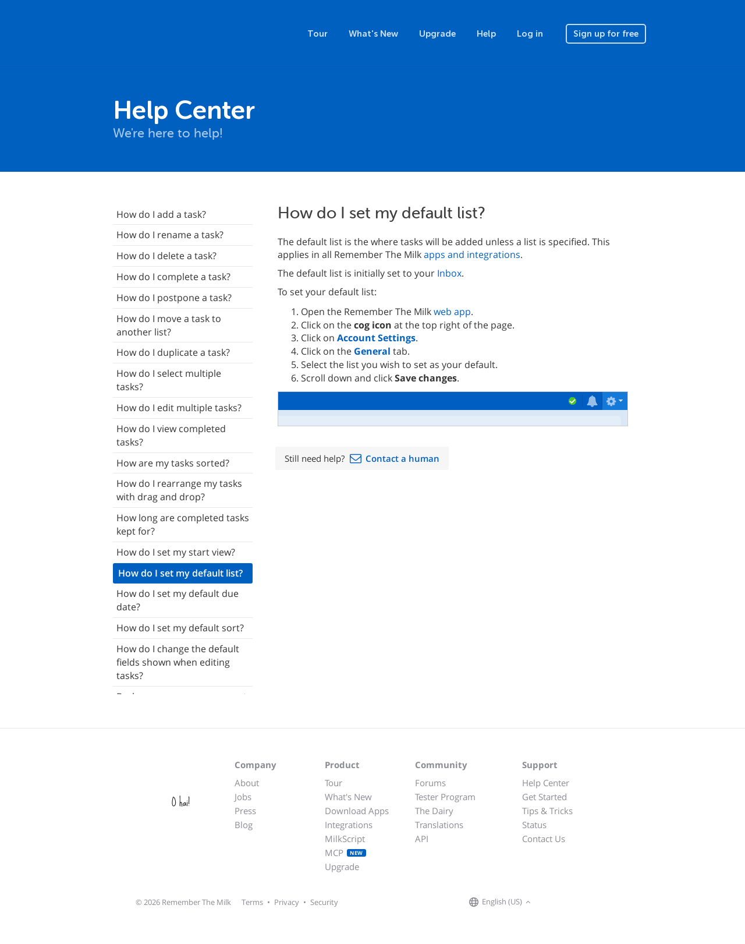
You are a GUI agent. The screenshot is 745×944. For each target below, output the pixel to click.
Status (534, 824)
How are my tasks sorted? (172, 463)
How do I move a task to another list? (168, 325)
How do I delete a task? (166, 255)
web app (452, 311)
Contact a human (402, 458)
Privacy (286, 902)
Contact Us (543, 838)
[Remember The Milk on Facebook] (550, 902)
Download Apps (357, 810)
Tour (317, 34)
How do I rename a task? (170, 234)
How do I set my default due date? (177, 600)
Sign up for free (605, 34)
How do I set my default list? (180, 573)
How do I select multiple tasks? (168, 380)
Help (486, 34)
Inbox (449, 273)
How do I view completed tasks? (171, 435)
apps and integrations (472, 254)
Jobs (243, 796)
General (372, 351)
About (247, 783)
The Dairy (434, 810)
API (421, 838)
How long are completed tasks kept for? (182, 524)
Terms (252, 902)
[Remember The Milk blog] (581, 902)
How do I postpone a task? (174, 297)
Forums (430, 783)
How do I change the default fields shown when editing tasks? (177, 662)
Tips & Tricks (547, 810)
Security (324, 902)
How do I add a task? (161, 214)
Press (245, 810)
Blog (244, 824)
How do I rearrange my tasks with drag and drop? (179, 490)
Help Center (545, 783)
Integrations (348, 824)
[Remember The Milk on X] (567, 902)
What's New (373, 34)
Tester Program (445, 796)
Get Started (544, 796)
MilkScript (345, 838)
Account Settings (376, 337)
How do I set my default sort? (180, 627)
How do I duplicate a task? (173, 352)
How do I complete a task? (173, 276)
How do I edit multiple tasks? (179, 407)
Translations (439, 824)
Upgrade (437, 34)
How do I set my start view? (175, 552)
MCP (345, 852)
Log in (530, 34)
